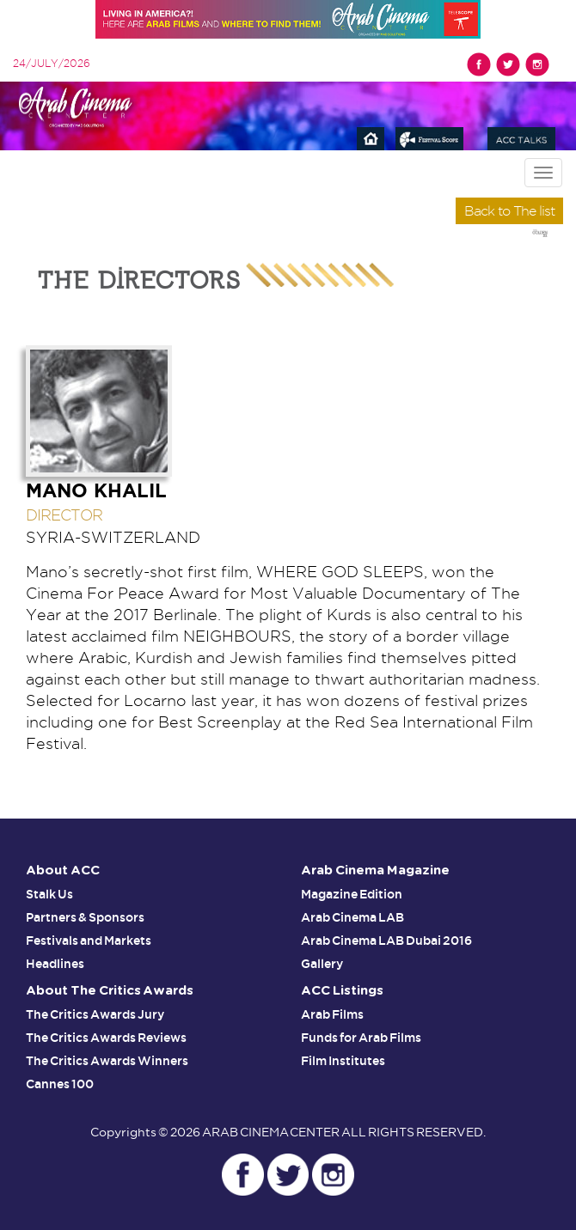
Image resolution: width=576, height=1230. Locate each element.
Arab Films (332, 1014)
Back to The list (509, 211)
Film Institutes (343, 1061)
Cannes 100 (60, 1084)
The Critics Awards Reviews (106, 1037)
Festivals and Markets (88, 940)
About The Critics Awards (109, 990)
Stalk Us (49, 894)
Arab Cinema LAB (352, 917)
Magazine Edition (351, 894)
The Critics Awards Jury (95, 1014)
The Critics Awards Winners (107, 1061)
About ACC (63, 870)
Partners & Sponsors (85, 917)
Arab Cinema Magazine (375, 870)
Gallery (322, 964)
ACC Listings (342, 990)
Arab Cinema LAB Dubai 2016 (386, 940)
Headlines (55, 964)
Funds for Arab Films (361, 1037)
